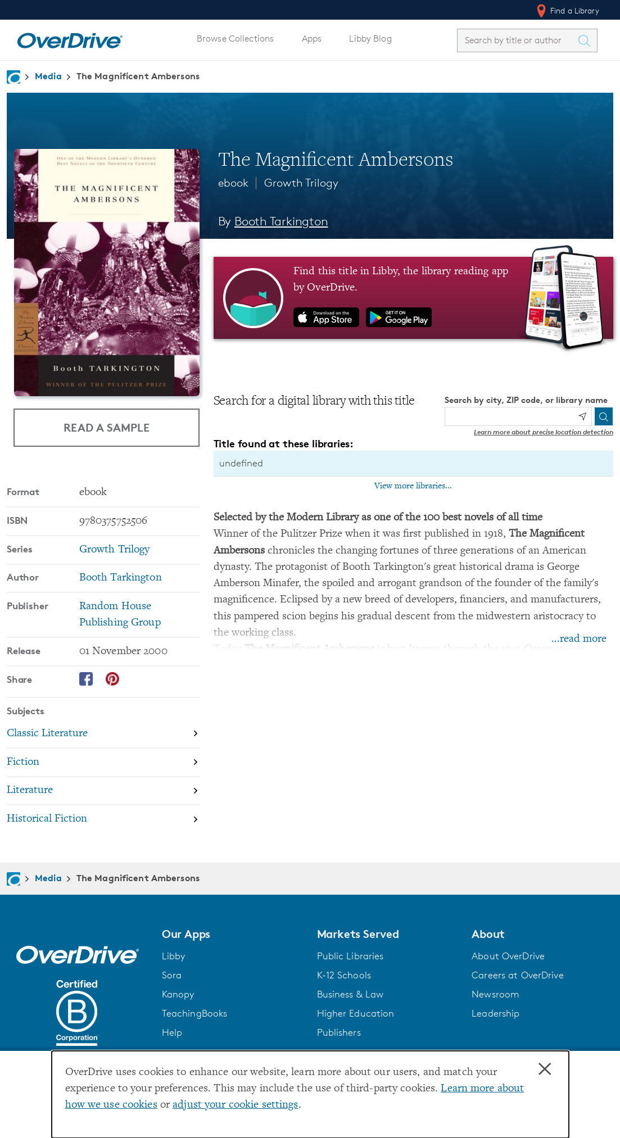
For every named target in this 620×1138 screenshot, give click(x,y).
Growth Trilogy (301, 182)
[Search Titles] (587, 40)
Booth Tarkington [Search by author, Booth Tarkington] (281, 221)
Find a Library (567, 10)
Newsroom (495, 994)
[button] (233, 934)
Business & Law (350, 994)
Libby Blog (370, 38)
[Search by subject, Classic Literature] (103, 734)
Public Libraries (350, 956)
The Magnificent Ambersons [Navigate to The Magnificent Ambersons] (138, 75)
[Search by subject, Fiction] (103, 763)
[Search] (604, 416)
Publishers (339, 1032)
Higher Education (356, 1013)
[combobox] (517, 40)
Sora (172, 975)
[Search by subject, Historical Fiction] (103, 819)
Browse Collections (235, 38)
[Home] (69, 38)
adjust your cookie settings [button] (235, 1105)
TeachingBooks (195, 1013)
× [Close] (544, 1069)
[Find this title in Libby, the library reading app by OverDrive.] (413, 298)
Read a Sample (107, 427)
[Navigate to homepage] (13, 77)
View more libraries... (413, 486)
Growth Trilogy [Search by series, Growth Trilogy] (114, 550)
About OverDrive (508, 956)
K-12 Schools (344, 975)
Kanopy (178, 994)
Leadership (495, 1013)
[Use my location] (582, 416)
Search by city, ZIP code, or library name (526, 400)
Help (172, 1032)
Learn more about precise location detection (543, 432)
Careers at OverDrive (517, 975)
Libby (173, 956)
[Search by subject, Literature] (103, 791)
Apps (312, 38)
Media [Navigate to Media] (48, 75)
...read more (579, 639)
